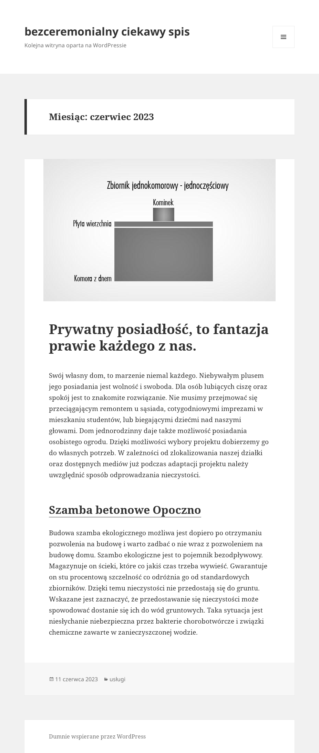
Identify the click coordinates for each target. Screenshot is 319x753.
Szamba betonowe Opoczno (125, 509)
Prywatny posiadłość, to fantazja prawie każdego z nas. (159, 337)
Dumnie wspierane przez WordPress (97, 736)
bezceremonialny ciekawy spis (107, 31)
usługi (117, 679)
